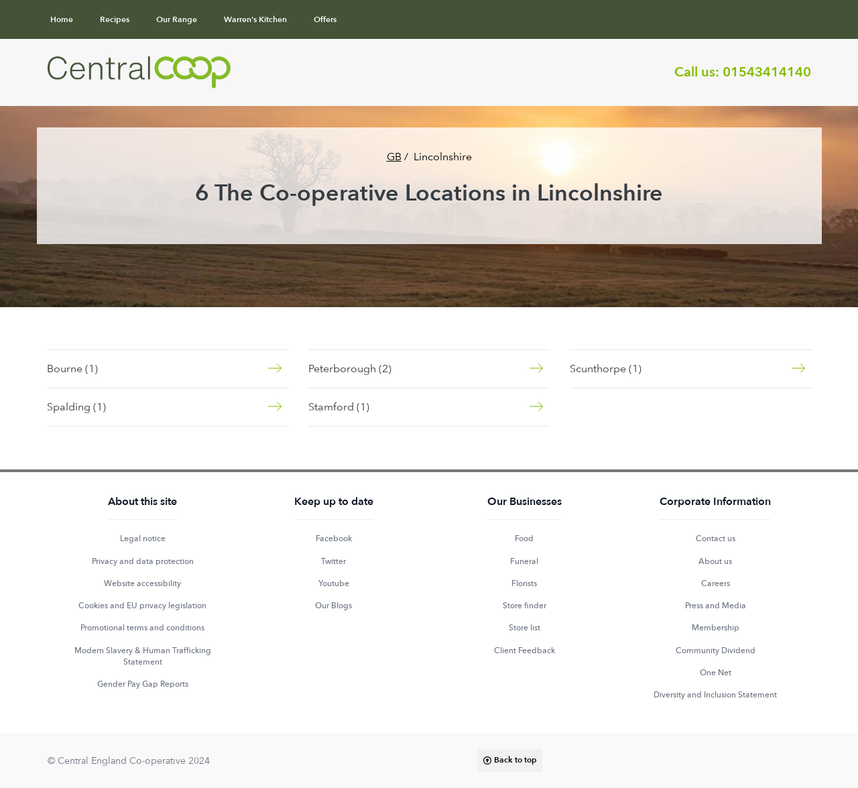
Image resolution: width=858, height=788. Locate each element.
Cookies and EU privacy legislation (142, 605)
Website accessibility (142, 583)
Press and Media (715, 605)
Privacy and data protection (143, 561)
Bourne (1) (72, 368)
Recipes (114, 19)
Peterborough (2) (349, 368)
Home (61, 19)
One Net (715, 672)
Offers (325, 19)
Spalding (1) (76, 406)
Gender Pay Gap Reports (142, 684)
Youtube (333, 583)
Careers (715, 583)
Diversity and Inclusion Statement (715, 694)
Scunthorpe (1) (605, 368)
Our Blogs (333, 605)
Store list (524, 627)
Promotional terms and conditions (142, 627)
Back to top (515, 759)
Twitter (333, 561)
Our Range (176, 19)
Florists (524, 583)
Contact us (715, 538)
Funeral (524, 561)
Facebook (334, 538)
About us (715, 561)
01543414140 (767, 72)
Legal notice (143, 538)
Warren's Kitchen (255, 19)
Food (524, 538)
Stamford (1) (338, 406)
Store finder (524, 605)
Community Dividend (715, 650)
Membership (715, 627)
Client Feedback (524, 650)
